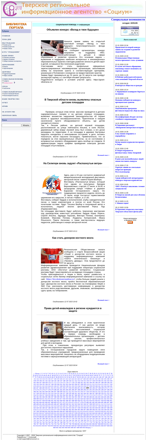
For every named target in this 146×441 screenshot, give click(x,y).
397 (81, 397)
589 (90, 409)
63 (84, 375)
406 (108, 397)
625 (37, 413)
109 (109, 377)
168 (43, 382)
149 (67, 381)
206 (76, 384)
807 (96, 424)
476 (76, 402)
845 (69, 427)
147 (61, 381)
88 (56, 377)
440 (49, 400)
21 (75, 373)
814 (37, 426)
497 (58, 404)
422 (76, 399)
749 (84, 420)
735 (43, 420)
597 (34, 411)
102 (88, 377)
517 (37, 406)
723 (87, 418)
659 (58, 415)
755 (102, 420)
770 (67, 422)
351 (105, 393)
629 (49, 413)
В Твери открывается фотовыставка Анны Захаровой (128, 151)
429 (96, 399)
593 (102, 409)
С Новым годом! (122, 203)
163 (108, 381)
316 (81, 391)
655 (46, 415)
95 (71, 377)
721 (81, 418)
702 (105, 417)
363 (61, 395)
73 (105, 375)
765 (52, 422)
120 (60, 379)
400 (90, 397)
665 (76, 415)
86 (52, 377)
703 (108, 417)
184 (90, 382)
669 (87, 415)
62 (82, 375)
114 (43, 379)
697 (90, 417)
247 (37, 388)
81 (42, 377)
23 (80, 373)
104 (94, 377)
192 (34, 384)
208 (82, 384)
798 (70, 424)
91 (63, 377)
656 (49, 415)
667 (81, 415)
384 (43, 397)
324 (105, 391)
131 (93, 379)
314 (76, 391)
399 (87, 397)
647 (102, 413)
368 (76, 395)
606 (61, 411)
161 (102, 381)
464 (40, 402)
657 (52, 415)
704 (111, 417)
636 (70, 413)
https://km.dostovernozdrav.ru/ (60, 279)
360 (52, 395)
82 (44, 377)
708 (43, 418)
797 (67, 424)
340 (73, 393)
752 (93, 420)
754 (99, 420)
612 (79, 411)
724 (90, 418)
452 (84, 400)
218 (111, 384)
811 (108, 424)
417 (61, 399)
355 (37, 395)
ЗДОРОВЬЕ (6, 72)
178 (73, 382)
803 (84, 424)
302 (40, 391)
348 (96, 393)
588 (87, 409)
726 (96, 418)
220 (37, 386)
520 (46, 406)
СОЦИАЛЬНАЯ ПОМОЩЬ (12, 79)
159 (96, 381)
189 (105, 382)
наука (6, 66)
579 (61, 409)
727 (99, 418)
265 (90, 388)
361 (55, 395)
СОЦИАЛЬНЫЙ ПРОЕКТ (12, 92)
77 (33, 377)
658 (55, 415)
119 (58, 379)
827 (76, 426)
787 (37, 424)
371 (84, 395)
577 (55, 409)
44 (44, 375)
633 (61, 413)
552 (61, 408)
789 (43, 424)
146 (58, 381)
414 (52, 399)
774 (79, 422)
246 (34, 388)
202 (64, 384)
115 (46, 379)
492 (43, 404)
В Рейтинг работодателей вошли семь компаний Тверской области (129, 78)
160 (99, 381)
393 (70, 397)
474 (70, 402)
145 (55, 381)
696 (87, 417)
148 (64, 381)
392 (67, 397)
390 (61, 397)
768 (61, 422)
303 (43, 391)
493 (46, 404)
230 (67, 386)
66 (91, 375)
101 (85, 377)
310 (64, 391)
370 (81, 395)
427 (90, 399)
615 (87, 411)
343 (81, 393)
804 (87, 424)
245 (111, 386)
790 (46, 424)
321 (96, 391)
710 (49, 418)
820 (55, 426)
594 (105, 409)
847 (75, 427)
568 (108, 408)
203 (67, 384)
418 (64, 399)
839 (111, 426)
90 (61, 377)
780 (96, 422)
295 (99, 390)
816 (43, 426)
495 (52, 404)
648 (105, 413)
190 (108, 382)
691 (73, 417)
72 (103, 375)
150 (70, 381)
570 (34, 409)
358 (46, 395)
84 (48, 377)
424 (81, 399)
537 (96, 406)
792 (52, 424)
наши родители (9, 46)
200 (58, 384)
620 (102, 411)
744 (70, 420)
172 (55, 382)
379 (108, 395)
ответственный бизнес (11, 93)
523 (55, 406)
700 (99, 417)
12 (56, 373)
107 (103, 377)
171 (52, 382)
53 (63, 375)
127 (81, 379)
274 (37, 390)
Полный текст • (103, 155)
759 (34, 422)
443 (58, 400)
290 (84, 390)
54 (65, 375)
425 (84, 399)
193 (37, 384)
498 (61, 404)
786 (34, 424)
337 (64, 393)
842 (60, 427)
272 (111, 388)
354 (34, 395)
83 (46, 377)
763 (46, 422)
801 (79, 424)
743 (67, 420)
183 (87, 382)
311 (67, 391)
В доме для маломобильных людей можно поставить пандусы (129, 160)
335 (58, 393)
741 (61, 420)
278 (49, 390)
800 (76, 424)
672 (96, 415)
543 (34, 408)
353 (111, 393)
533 (84, 406)
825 (70, 426)
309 (61, 391)
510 (96, 404)
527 (67, 406)
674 (102, 415)
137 (111, 379)
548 (49, 408)
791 (49, 424)
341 (76, 393)
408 (34, 399)
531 (79, 406)
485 (102, 402)
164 (111, 381)
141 (43, 381)
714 (61, 418)
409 (37, 399)
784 (108, 422)
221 (40, 386)
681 (43, 417)
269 (102, 388)
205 (73, 384)
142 (46, 381)
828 (79, 426)
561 (87, 408)
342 (79, 393)
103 (91, 377)
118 (55, 379)
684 (52, 417)
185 (93, 382)
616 (90, 411)
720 (79, 418)
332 (49, 393)
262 (81, 388)
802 (82, 424)
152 (76, 381)
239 (93, 386)
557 (76, 408)
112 (37, 379)
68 (95, 375)
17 (67, 373)
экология (7, 88)
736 (46, 420)
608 (67, 411)
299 (111, 390)
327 (34, 393)
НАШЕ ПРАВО (7, 55)
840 (54, 427)
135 (105, 379)
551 (58, 408)
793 (55, 424)
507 (87, 404)
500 (67, 404)
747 (79, 420)
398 (84, 397)
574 (46, 409)
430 (99, 399)
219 (34, 386)
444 (61, 400)
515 (111, 404)
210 (87, 384)
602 (49, 411)
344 (84, 393)
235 (81, 386)
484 (99, 402)
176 (67, 382)
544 (37, 408)
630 (52, 413)
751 (90, 420)
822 (61, 426)
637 (73, 413)
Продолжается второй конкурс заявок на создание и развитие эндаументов (127, 49)
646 (99, 413)
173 (58, 382)
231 (70, 386)
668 (84, 415)
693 (79, 417)
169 (46, 382)
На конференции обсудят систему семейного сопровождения (129, 118)
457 (99, 400)
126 (78, 379)
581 (67, 409)
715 (64, 418)
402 (96, 397)
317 (84, 391)
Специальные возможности (128, 19)
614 (84, 411)
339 (70, 393)
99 (80, 377)
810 (105, 424)
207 (79, 384)
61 (80, 375)
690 (70, 417)
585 (79, 409)
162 (105, 381)
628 (46, 413)
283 (64, 390)
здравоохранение (9, 74)
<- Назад (36, 373)
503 (76, 404)
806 (93, 424)
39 (33, 375)
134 (102, 379)
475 (73, 402)
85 (50, 377)
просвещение (8, 68)
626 (40, 413)
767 (58, 422)
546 (43, 408)
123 (69, 379)
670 (90, 415)
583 (73, 409)
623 (111, 411)
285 (70, 390)
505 (82, 404)
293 (93, 390)
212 (93, 384)
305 (49, 391)
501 (70, 404)
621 (105, 411)
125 (75, 379)
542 (111, 406)
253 (55, 388)
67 (93, 375)
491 (40, 404)
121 (63, 379)
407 (111, 397)
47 (50, 375)
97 (76, 377)
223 (46, 386)
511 (99, 404)
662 (67, 415)
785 (111, 422)
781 (99, 422)
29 (92, 373)
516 (34, 406)
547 (46, 408)
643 (90, 413)
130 (90, 379)
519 (43, 406)
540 (105, 406)
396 (79, 397)
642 (87, 413)
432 (105, 399)
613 (81, 411)
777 (87, 422)
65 (89, 375)
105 (97, 377)
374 (93, 395)
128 (84, 379)
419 (67, 399)
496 (55, 404)
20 (73, 373)
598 (37, 411)
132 (96, 379)
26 (86, 373)
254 (58, 388)
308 (58, 391)
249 (43, 388)
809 (102, 424)
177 (70, 382)
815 (40, 426)
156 (87, 381)
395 (76, 397)
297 (105, 390)
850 (84, 427)
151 (73, 381)
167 (40, 382)
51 (59, 375)
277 (46, 390)
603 (52, 411)
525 (61, 406)
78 (35, 377)
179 (76, 382)
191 (111, 382)
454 (90, 400)
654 (43, 415)
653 (40, 415)
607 (64, 411)
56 (69, 375)
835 (99, 426)
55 (67, 375)
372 (87, 395)
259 (72, 388)
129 (87, 379)
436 (37, 400)
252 (52, 388)
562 (90, 408)
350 (102, 393)
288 (79, 390)
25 (84, 373)
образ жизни (8, 75)
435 (34, 400)
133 (99, 379)
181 (81, 382)
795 (61, 424)
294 (96, 390)
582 (70, 409)
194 (40, 384)
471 (61, 402)
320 (93, 391)
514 (108, 404)
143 (49, 381)
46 (48, 375)
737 (49, 420)
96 (74, 377)
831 (87, 426)
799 (73, 424)
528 (70, 406)
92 (65, 377)
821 (58, 426)
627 (43, 413)
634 (64, 413)
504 (79, 404)
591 (96, 409)
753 (96, 420)
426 (87, 399)
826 (73, 426)
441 (52, 400)
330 (43, 393)
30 (94, 373)
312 (70, 391)
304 (46, 391)
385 (46, 397)
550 (55, 408)
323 (102, 391)
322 (99, 391)
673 (99, 415)
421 (73, 399)
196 (46, 384)
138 (34, 381)
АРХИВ (5, 106)
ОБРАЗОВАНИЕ (8, 64)
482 (93, 402)
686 (58, 417)
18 (69, 373)
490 (37, 404)
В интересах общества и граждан (128, 85)
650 (111, 413)
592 (99, 409)
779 (93, 422)
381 (34, 397)
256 (64, 388)
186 (96, 382)
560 (84, 408)
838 (108, 426)
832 (90, 426)
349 (99, 393)
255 (61, 388)
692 (76, 417)
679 (37, 417)
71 (101, 375)
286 (73, 390)
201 (61, 384)
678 (34, 417)
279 (52, 390)
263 (84, 388)
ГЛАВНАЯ (6, 36)
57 (72, 375)
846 (72, 427)
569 (111, 408)
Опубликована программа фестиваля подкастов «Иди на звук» (130, 109)
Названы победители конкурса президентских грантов (127, 101)
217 (108, 384)
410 (40, 399)
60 (78, 375)
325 (108, 391)
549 (52, 408)
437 (40, 400)
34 (103, 373)
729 (105, 418)
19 (71, 373)
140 (40, 381)
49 (55, 375)
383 (40, 397)
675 (105, 415)
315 (79, 391)
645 (96, 413)
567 (105, 408)
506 (84, 404)
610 (73, 411)
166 (37, 382)
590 (93, 409)
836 (102, 426)
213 (96, 384)
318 (87, 391)
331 (46, 393)
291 (87, 390)
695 (84, 417)
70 (99, 375)
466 (46, 402)
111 (35, 379)
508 (90, 404)
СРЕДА (5, 86)
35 (105, 373)
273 (34, 390)
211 (90, 384)
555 (70, 408)
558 (79, 408)
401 (93, 397)
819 (52, 426)
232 (73, 386)
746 (76, 420)
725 (93, 418)
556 (73, 408)
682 (46, 417)
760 (37, 422)
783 (105, 422)
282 (61, 390)
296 (102, 390)
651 (34, 415)
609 (70, 411)
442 (55, 400)
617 (93, 411)
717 (70, 418)
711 (52, 418)
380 (111, 395)
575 (49, 409)
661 (64, 415)
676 (108, 415)
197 (49, 384)
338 (67, 393)
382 (37, 397)
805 (90, 424)
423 (79, 399)
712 (55, 418)
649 (108, 413)
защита (6, 81)
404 (102, 397)
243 (105, 386)
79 (38, 377)
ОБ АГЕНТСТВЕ (8, 112)
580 (64, 409)
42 (40, 375)
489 (34, 404)
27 (88, 373)
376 (99, 395)
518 (40, 406)
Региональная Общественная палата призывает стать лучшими (129, 59)
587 (84, 409)
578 (58, 409)
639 (79, 413)
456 (96, 400)
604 (55, 411)
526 (64, 406)
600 (43, 411)
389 (58, 397)
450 (79, 400)
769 (64, 422)
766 (55, 422)
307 (55, 391)
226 (55, 386)
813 (34, 426)
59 (76, 375)
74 (108, 375)
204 (70, 384)
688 (64, 417)
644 (93, 413)
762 (43, 422)
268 (99, 388)
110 (112, 377)
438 (43, 400)
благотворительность (11, 95)
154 (81, 381)
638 (76, 413)
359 (49, 395)
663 (70, 415)
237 (87, 386)
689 (67, 417)
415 (55, 399)
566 (102, 408)
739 (55, 420)
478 (81, 402)
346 (90, 393)
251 (49, 388)
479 (84, 402)
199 (55, 384)
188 (102, 382)
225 (52, 386)
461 (111, 400)
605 (58, 411)
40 (36, 375)
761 (40, 422)
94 (69, 377)
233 (76, 386)
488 (111, 402)
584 (76, 409)
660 (61, 415)
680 (40, 417)
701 (102, 417)
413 (49, 399)
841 (57, 427)
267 (96, 388)
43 (42, 375)
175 (64, 382)
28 (90, 373)
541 (108, 406)
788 (40, 424)
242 (102, 386)
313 (73, 391)
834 (96, 426)
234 (79, 386)
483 (96, 402)
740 (58, 420)
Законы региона (9, 57)
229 (64, 386)
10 (52, 373)
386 (49, 397)
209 (84, 384)
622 (108, 411)
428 (93, 399)
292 (90, 390)
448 (73, 400)
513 (105, 404)
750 (87, 420)
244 (108, 386)
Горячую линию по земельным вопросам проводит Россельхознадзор (127, 169)
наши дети (7, 45)
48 (53, 375)
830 (84, 426)
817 (46, 426)
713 (58, 418)
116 (49, 379)
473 (67, 402)
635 (67, 413)
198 (52, 384)
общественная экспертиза (12, 61)
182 (84, 382)
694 (81, 417)
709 (46, 418)
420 (70, 399)
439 (46, 400)
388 (55, 397)
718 (73, 418)
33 (101, 373)
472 (64, 402)
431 (102, 399)
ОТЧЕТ (5, 102)
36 (107, 373)
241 (99, 386)
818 (49, 426)
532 (81, 406)
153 (79, 381)
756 (105, 420)
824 (67, 426)
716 (67, 418)
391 (64, 397)
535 (90, 406)
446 (67, 400)
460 (108, 400)
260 (75, 388)
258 (69, 388)
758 (111, 420)
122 (66, 379)
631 (55, 413)
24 (82, 373)
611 (76, 411)
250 (46, 388)
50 (57, 375)
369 (79, 395)
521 (49, 406)
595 (108, 409)
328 (37, 393)
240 (96, 386)
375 (96, 395)
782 (102, 422)
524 (58, 406)
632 (58, 413)
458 (102, 400)
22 (77, 373)
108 (106, 377)
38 (111, 373)
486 (105, 402)
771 (70, 422)
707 (40, 418)
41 (38, 375)
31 (97, 373)
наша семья (8, 48)
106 (100, 377)
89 (59, 377)
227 (58, 386)
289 (81, 390)
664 (73, 415)
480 (87, 402)
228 (61, 386)
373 (90, 395)
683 (49, 417)
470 (58, 402)
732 (34, 420)
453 (87, 400)
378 (105, 395)
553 (64, 408)
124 (72, 379)
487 (108, 402)
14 (61, 373)
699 (96, 417)
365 (67, 395)
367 (73, 395)
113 (40, 379)
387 (52, 397)
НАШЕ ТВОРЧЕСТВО (10, 99)
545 (40, 408)
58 (74, 375)
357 (43, 395)
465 (43, 402)
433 (108, 399)
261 (78, 388)
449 (76, 400)
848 (78, 427)
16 (65, 373)
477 (79, 402)
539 (102, 406)
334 (55, 393)
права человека (9, 59)
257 (67, 388)
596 (111, 409)
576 (52, 409)
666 (79, 415)
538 (99, 406)
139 (37, 381)
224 (49, 386)
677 (111, 415)
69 (97, 375)
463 (37, 402)
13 (58, 373)
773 (76, 422)
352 (108, 393)
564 (96, 408)
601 (46, 411)
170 (49, 382)
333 (52, 393)
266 (93, 388)
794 (58, 424)
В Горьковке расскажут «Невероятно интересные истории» (129, 126)
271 (108, 388)
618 (96, 411)
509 (93, 404)
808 (99, 424)
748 (81, 420)
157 (90, 381)
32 (99, 373)
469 (55, 402)
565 (99, 408)
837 (105, 426)
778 (90, 422)
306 (52, 391)
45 (46, 375)
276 (43, 390)
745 (73, 420)
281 (58, 390)
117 (52, 379)
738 (52, 420)
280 (55, 390)
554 (67, 408)
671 (93, 415)
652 (37, 415)
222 (43, 386)
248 (40, 388)
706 (37, 418)
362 (58, 395)
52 (61, 375)
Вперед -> (89, 427)
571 (37, 409)
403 (99, 397)
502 (73, 404)
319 (90, 391)
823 (64, 426)
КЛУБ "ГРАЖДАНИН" (11, 52)
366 (70, 395)
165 (34, 382)
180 (79, 382)
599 (40, 411)
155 (84, 381)
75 (110, 375)
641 (84, 413)
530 (76, 406)
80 (40, 377)
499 (64, 404)
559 (81, 408)
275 (40, 390)
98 (78, 377)
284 (67, 390)
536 (93, 406)
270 (105, 388)
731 (111, 418)
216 (105, 384)
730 (108, 418)
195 (43, 384)
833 (93, 426)
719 (76, 418)
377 (102, 395)
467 (49, 402)
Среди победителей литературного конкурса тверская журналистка (129, 179)
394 (73, 397)
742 (64, 420)
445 (64, 400)
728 (102, 418)
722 (84, 418)
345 (87, 393)
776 (84, 422)
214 (99, 384)
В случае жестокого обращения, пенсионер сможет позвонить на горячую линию (128, 68)
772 (73, 422)
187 (99, 382)
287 (76, 390)
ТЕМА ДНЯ (6, 39)
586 (81, 409)
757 (108, 420)
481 (90, 402)
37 (109, 373)
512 (102, 404)
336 (61, 393)
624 (34, 413)
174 (61, 382)
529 (73, 406)
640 (81, 413)
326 (111, 391)
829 (81, 426)
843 (63, 427)
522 (52, 406)
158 (93, 381)
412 (46, 399)
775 (81, 422)
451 (81, 400)
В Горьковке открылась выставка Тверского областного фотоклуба (129, 210)
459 (105, 400)
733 (37, 420)
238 (90, 386)
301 (37, 391)
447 (70, 400)
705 (34, 418)
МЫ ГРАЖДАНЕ (8, 43)
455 (93, 400)
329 (40, 393)
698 (93, 417)
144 (52, 381)
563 (93, 408)
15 (63, 373)
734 (40, 420)
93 (67, 377)
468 (52, 402)
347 (93, 393)
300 (34, 391)
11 (54, 373)
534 (87, 406)
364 (64, 395)
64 (86, 375)
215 (102, 384)
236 (84, 386)
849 (81, 427)
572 (40, 409)
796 (64, 424)
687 (61, 417)
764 (49, 422)
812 (111, 424)
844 (66, 427)
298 (108, 390)
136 (108, 379)
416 (58, 399)
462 (34, 402)
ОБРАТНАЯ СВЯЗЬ (9, 115)
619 (99, 411)
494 (49, 404)
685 (55, 417)
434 (111, 399)
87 (54, 377)
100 (82, 377)
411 (43, 399)
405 (105, 397)
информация (8, 83)
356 (40, 395)
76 (112, 375)
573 (43, 409)
